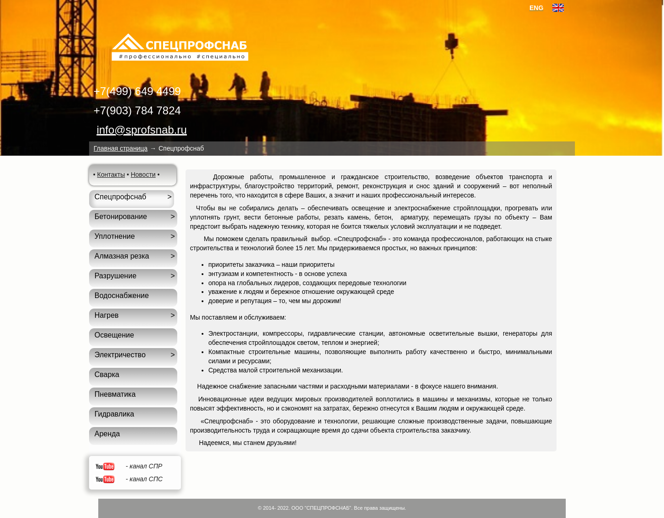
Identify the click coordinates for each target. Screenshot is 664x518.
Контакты (111, 174)
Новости (143, 174)
